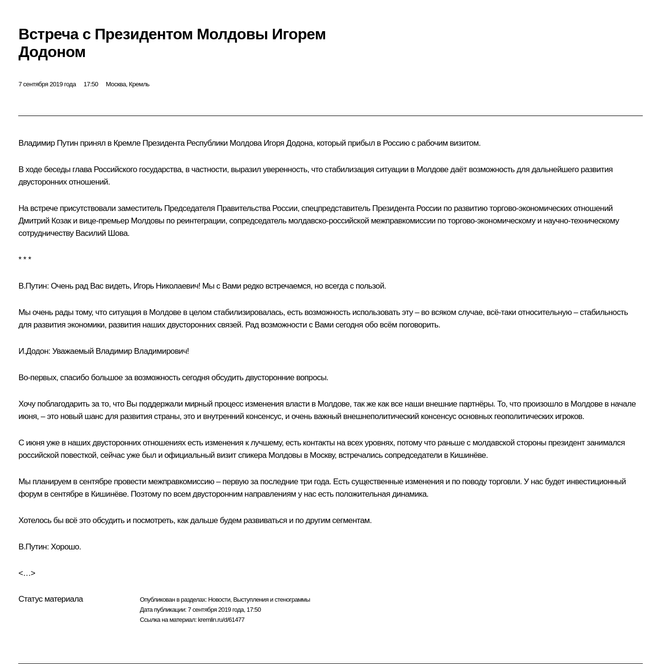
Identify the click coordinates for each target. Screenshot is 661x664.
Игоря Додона (288, 143)
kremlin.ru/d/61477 (221, 619)
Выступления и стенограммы (271, 599)
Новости (219, 599)
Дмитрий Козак (44, 220)
